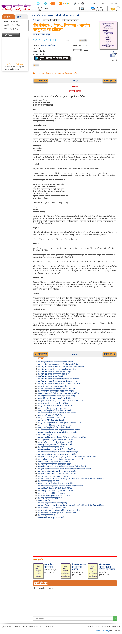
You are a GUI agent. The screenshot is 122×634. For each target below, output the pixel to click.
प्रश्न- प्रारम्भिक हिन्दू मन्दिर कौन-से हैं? (49, 435)
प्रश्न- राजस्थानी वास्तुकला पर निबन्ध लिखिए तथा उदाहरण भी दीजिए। (59, 510)
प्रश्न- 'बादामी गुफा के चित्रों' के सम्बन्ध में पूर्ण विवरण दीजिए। (56, 396)
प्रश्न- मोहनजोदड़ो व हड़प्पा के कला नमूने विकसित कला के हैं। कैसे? (58, 364)
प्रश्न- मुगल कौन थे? (44, 500)
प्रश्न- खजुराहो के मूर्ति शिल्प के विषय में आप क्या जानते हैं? (56, 444)
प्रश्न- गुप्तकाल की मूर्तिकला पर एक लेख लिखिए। (53, 408)
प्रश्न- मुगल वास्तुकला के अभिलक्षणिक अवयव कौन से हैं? (55, 483)
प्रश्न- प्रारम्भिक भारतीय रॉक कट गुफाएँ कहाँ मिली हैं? (54, 398)
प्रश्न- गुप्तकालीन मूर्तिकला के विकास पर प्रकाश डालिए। (55, 425)
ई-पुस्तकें (19, 17)
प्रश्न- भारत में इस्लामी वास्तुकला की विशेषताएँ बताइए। (55, 464)
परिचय (44, 15)
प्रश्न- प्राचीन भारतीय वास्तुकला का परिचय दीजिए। (53, 386)
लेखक (95, 3)
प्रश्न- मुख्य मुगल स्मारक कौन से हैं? (48, 481)
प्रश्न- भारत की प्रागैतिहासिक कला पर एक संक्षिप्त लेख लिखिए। (57, 389)
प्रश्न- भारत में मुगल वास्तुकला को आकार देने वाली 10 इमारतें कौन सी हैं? (60, 486)
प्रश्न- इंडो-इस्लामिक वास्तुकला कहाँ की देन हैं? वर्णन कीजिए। (56, 449)
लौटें (37, 65)
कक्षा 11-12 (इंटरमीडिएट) (12, 25)
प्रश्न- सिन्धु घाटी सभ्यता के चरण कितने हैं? (51, 376)
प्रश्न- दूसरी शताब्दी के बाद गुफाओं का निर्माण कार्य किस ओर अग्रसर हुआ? (61, 401)
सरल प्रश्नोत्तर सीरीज (48, 46)
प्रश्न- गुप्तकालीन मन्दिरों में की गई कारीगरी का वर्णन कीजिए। (57, 413)
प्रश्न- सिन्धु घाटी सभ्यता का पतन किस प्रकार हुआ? (53, 374)
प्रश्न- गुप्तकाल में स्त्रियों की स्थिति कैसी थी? (51, 420)
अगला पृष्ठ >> (110, 80)
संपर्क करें (58, 15)
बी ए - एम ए (36, 20)
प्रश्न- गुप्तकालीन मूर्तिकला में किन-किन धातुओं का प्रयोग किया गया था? (60, 423)
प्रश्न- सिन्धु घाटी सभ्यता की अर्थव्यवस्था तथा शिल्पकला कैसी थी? (58, 381)
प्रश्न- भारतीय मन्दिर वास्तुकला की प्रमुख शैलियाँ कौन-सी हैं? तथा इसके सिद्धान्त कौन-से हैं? (66, 437)
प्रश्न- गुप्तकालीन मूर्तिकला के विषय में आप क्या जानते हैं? (55, 410)
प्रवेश (78, 15)
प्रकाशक (103, 3)
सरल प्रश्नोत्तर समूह (41, 34)
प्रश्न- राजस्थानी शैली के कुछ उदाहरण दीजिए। (52, 517)
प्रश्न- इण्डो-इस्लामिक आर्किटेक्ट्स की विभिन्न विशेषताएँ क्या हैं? (57, 474)
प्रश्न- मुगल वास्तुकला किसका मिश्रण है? (50, 498)
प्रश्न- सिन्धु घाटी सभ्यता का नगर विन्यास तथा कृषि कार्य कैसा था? (58, 379)
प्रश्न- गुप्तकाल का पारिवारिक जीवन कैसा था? (52, 418)
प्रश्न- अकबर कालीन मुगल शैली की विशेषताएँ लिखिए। (54, 496)
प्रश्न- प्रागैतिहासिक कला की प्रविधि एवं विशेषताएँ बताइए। (56, 391)
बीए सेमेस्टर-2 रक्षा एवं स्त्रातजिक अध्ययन (79, 567)
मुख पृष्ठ (32, 15)
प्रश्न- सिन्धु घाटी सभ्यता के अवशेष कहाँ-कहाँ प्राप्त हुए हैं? (55, 371)
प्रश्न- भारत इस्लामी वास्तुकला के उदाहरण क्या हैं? (53, 476)
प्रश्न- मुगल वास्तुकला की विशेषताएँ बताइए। (51, 493)
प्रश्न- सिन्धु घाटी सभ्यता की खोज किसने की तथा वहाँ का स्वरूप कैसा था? (61, 367)
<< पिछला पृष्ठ (40, 80)
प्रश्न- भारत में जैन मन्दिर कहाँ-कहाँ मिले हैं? (51, 447)
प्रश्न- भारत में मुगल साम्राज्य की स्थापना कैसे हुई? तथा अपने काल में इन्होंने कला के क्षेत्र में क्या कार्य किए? (71, 478)
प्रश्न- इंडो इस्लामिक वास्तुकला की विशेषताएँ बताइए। (54, 461)
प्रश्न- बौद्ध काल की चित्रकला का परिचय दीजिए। (53, 403)
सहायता (72, 15)
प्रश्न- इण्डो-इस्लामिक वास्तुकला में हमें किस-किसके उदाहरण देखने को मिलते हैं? (62, 466)
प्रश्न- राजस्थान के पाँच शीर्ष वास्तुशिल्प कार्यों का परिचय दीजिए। (58, 513)
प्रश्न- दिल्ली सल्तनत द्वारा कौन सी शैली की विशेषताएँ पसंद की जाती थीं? (60, 459)
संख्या (68, 40)
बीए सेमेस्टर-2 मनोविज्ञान (50, 565)
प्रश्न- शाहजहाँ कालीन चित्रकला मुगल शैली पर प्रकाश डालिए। (57, 491)
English (114, 3)
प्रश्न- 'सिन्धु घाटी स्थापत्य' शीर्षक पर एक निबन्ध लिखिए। (55, 362)
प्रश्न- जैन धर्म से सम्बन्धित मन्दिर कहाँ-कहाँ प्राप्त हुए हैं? (55, 442)
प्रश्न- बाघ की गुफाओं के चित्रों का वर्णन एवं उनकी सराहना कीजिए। (58, 393)
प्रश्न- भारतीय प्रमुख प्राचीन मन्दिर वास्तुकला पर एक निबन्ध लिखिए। (59, 430)
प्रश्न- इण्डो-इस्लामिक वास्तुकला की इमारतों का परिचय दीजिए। (57, 454)
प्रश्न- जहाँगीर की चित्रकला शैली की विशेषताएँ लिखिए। (55, 488)
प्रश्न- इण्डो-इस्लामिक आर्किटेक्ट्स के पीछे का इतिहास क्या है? (57, 471)
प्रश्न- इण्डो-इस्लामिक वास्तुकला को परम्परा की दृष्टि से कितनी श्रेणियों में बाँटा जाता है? (64, 469)
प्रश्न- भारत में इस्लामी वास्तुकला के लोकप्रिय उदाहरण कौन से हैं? (58, 452)
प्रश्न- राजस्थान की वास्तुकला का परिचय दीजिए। (53, 508)
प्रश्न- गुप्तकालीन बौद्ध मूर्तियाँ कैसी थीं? (50, 415)
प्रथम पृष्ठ (75, 81)
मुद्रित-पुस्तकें (7, 17)
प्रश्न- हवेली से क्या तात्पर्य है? (47, 515)
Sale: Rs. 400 (44, 40)
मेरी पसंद (65, 15)
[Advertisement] (75, 537)
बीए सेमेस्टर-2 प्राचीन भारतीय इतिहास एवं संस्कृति (107, 567)
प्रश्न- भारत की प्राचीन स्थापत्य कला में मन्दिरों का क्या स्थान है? (57, 432)
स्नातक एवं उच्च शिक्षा (11, 21)
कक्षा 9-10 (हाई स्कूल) (11, 29)
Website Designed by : (102, 631)
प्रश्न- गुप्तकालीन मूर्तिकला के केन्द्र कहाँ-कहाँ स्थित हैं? (54, 427)
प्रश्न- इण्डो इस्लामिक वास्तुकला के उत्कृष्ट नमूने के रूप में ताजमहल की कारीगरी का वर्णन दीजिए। (68, 457)
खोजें (38, 15)
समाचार (50, 15)
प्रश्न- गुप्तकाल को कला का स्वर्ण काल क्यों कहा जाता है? (55, 406)
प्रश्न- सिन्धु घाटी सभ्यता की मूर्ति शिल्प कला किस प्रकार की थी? (57, 369)
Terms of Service (48, 626)
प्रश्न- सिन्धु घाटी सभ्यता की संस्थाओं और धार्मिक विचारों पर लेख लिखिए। (60, 384)
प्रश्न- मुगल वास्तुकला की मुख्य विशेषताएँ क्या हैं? (53, 503)
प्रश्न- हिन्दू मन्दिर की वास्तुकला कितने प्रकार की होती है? (55, 440)
